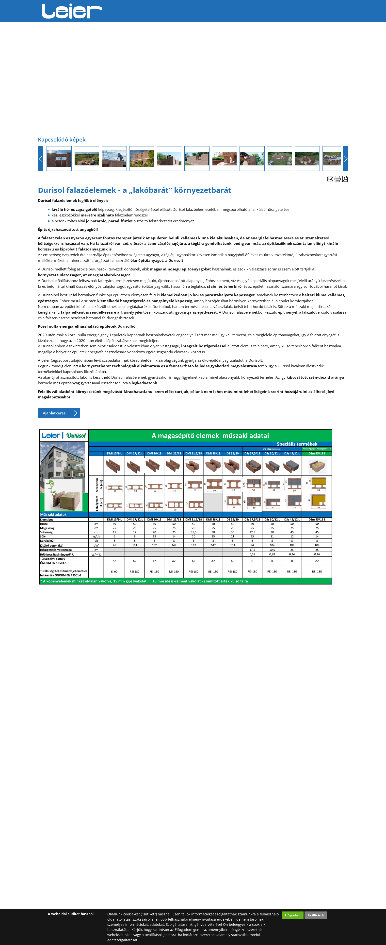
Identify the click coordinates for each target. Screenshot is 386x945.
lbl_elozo (40, 158)
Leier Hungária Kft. (72, 11)
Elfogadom (293, 915)
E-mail (330, 179)
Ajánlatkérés (54, 413)
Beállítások (316, 915)
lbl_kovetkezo (345, 158)
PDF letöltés (345, 179)
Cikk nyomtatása (338, 179)
